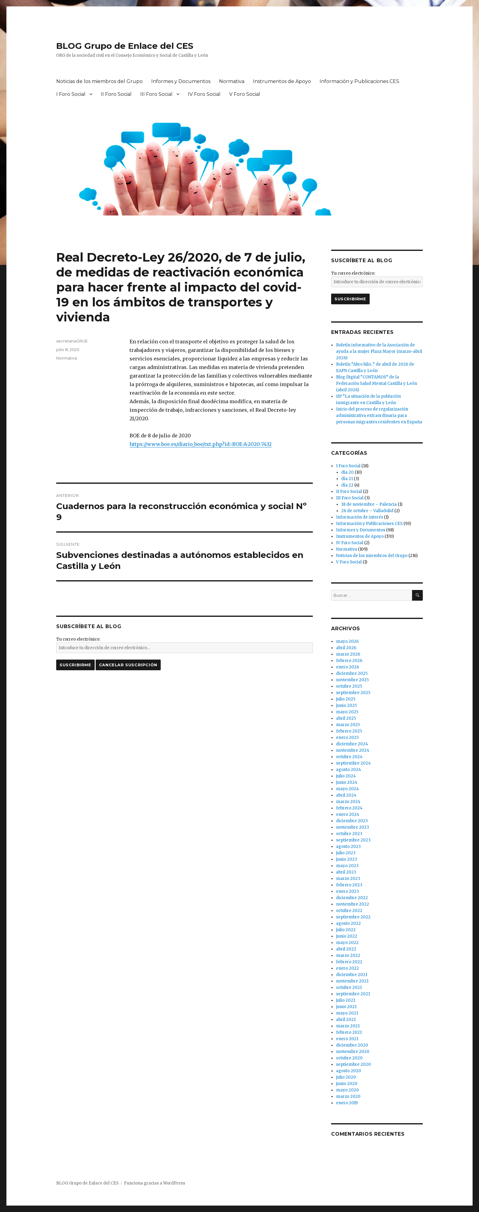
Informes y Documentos (180, 81)
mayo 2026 (347, 641)
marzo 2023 (348, 878)
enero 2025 (347, 737)
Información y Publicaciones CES (359, 81)
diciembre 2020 (352, 1045)
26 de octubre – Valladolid (367, 510)
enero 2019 (347, 1102)
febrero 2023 (349, 885)
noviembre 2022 (352, 904)
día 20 (347, 472)
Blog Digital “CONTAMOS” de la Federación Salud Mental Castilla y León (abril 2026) (376, 383)
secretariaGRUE (72, 340)
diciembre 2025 (351, 673)
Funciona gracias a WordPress (154, 1183)
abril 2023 (346, 872)
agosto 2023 (348, 846)
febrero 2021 (349, 1032)
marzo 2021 (348, 1026)
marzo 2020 (348, 1096)
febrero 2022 (349, 961)
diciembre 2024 (352, 744)
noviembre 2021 (352, 981)
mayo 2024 (347, 788)
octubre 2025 (349, 686)
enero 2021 (347, 1038)
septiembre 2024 (353, 763)
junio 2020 (346, 1083)
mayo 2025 (347, 712)
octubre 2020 (349, 1058)
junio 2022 (346, 936)
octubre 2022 (349, 910)
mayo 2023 (347, 865)
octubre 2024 (349, 756)
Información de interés (359, 517)
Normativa (231, 81)
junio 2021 (346, 1006)
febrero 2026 (349, 660)
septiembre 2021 (353, 994)
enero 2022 (347, 968)
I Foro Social (71, 94)
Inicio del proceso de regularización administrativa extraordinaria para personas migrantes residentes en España (379, 416)
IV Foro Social (204, 94)
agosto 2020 (348, 1070)
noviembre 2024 (352, 750)
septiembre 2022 (353, 917)
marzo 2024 (348, 801)
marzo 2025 (348, 724)
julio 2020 (346, 1077)
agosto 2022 (348, 923)
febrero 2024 (349, 808)
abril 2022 (346, 949)
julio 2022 (346, 929)
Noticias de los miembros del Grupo (99, 81)
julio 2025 (345, 699)
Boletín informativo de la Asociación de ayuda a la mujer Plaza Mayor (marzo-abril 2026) (379, 351)
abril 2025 (346, 718)
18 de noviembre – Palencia (369, 504)
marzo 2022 (348, 955)
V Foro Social (244, 94)
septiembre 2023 (353, 840)
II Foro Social (116, 94)
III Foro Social (156, 94)
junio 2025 (346, 705)
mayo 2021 (347, 1013)
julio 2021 (345, 1000)
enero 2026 (347, 667)
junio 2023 (346, 859)
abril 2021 (346, 1019)
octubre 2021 (349, 987)
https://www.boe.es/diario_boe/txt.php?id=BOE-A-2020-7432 (201, 444)
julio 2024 (346, 776)
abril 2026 (346, 647)
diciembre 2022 (352, 897)
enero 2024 (347, 814)
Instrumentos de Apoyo (282, 81)
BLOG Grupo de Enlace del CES (124, 46)
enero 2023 (347, 891)
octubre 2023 (349, 833)
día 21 (347, 478)
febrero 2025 (349, 731)
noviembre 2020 (352, 1051)
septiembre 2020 (353, 1064)
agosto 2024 (348, 769)
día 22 (347, 485)
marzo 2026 (348, 654)
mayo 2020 (347, 1090)
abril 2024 (346, 795)
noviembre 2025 (352, 679)
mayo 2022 (347, 942)
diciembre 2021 (351, 974)
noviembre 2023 (352, 827)
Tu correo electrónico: (78, 639)
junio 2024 (346, 782)
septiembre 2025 (353, 692)
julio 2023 (346, 853)
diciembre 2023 (352, 820)
